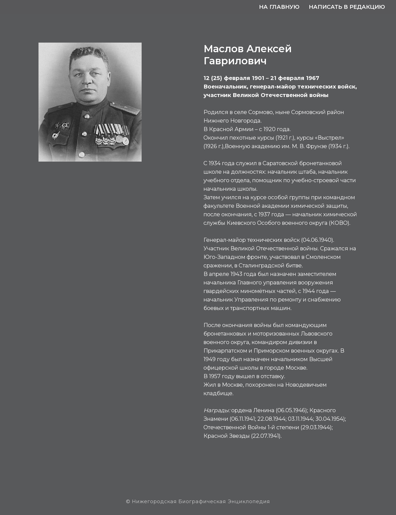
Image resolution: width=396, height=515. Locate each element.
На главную (279, 7)
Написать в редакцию (347, 7)
